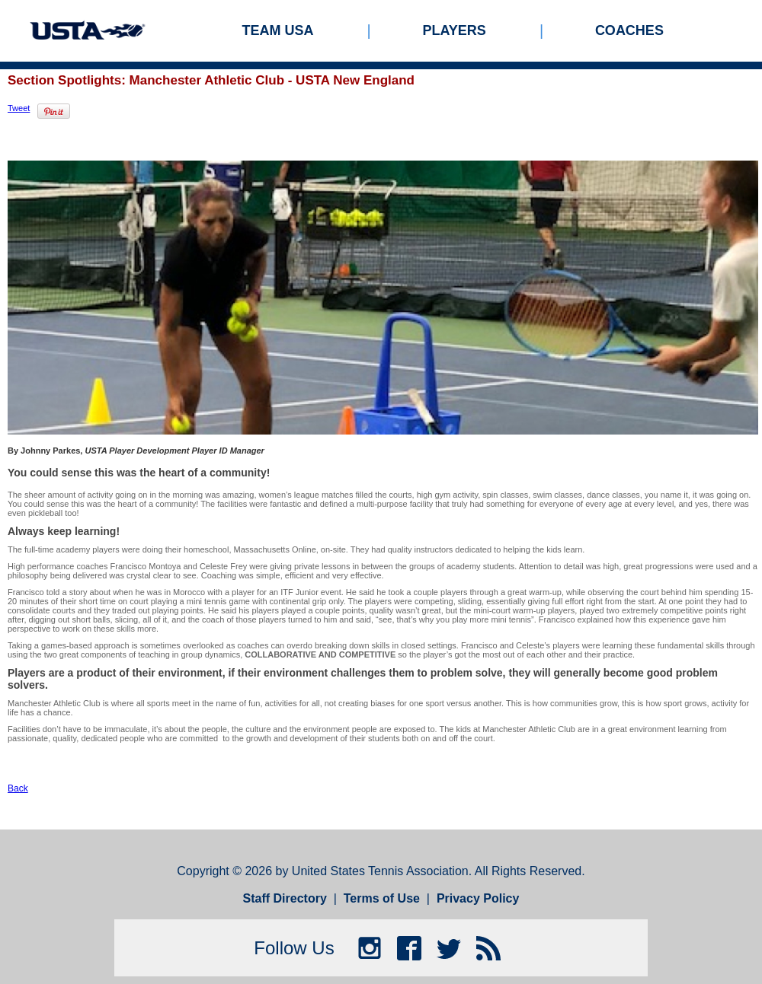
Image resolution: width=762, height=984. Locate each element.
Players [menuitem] (454, 30)
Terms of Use (382, 898)
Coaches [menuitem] (629, 30)
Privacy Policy (478, 898)
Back (18, 788)
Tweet (19, 108)
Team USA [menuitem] (278, 30)
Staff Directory (285, 898)
